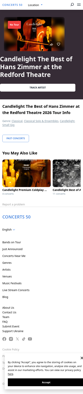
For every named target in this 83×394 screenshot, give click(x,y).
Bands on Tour (11, 242)
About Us (8, 307)
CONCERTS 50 (12, 5)
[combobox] (35, 5)
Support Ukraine (12, 331)
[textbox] (9, 230)
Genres (7, 263)
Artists (6, 269)
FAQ (5, 322)
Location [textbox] (33, 5)
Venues (7, 276)
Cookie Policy (10, 349)
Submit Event (10, 326)
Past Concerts (15, 138)
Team (5, 317)
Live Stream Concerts (15, 290)
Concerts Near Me (13, 256)
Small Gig (8, 125)
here (10, 374)
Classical (17, 121)
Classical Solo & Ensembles (41, 121)
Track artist (38, 87)
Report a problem (13, 204)
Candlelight (67, 121)
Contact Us (9, 312)
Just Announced (12, 249)
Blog (5, 297)
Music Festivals (12, 283)
